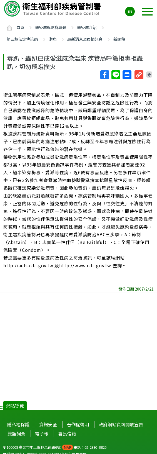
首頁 (20, 27)
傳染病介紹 (86, 27)
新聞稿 (119, 39)
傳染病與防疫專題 (50, 27)
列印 (126, 74)
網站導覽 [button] (15, 405)
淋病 (52, 39)
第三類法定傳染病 (22, 39)
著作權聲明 (78, 424)
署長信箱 (67, 433)
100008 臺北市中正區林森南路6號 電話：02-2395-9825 (55, 447)
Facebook (104, 74)
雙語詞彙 (16, 433)
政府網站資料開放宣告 (121, 424)
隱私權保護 (18, 424)
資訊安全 (48, 424)
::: (5, 50)
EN (130, 11)
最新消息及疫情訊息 (84, 39)
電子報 (41, 433)
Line (115, 74)
